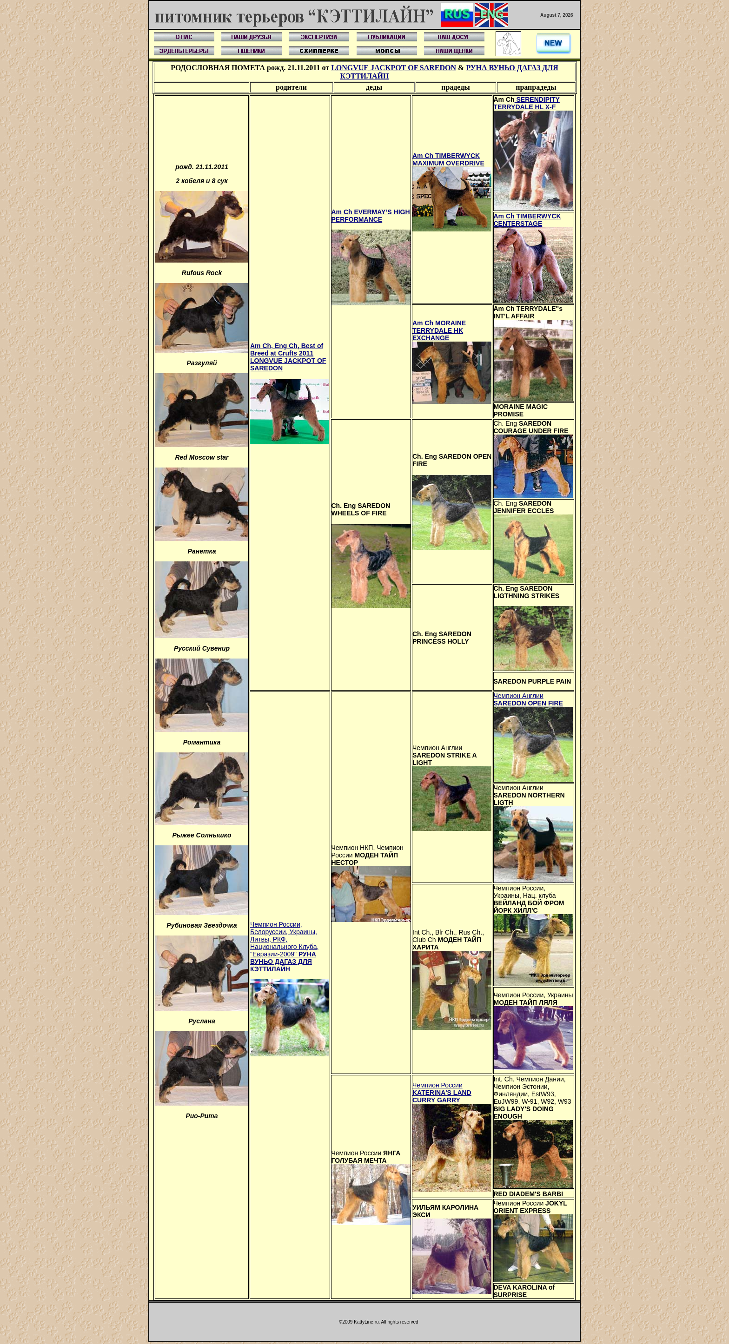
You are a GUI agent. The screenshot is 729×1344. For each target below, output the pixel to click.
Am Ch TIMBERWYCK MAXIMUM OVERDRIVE (448, 159)
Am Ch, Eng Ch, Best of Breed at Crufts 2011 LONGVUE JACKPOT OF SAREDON (288, 357)
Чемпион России (441, 1092)
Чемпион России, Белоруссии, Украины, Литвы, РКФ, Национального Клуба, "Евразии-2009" (284, 947)
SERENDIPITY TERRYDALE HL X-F (527, 103)
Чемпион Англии (528, 699)
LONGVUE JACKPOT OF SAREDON (393, 68)
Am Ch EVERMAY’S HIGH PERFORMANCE (370, 215)
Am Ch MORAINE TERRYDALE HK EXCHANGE (439, 330)
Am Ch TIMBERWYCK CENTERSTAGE (527, 219)
